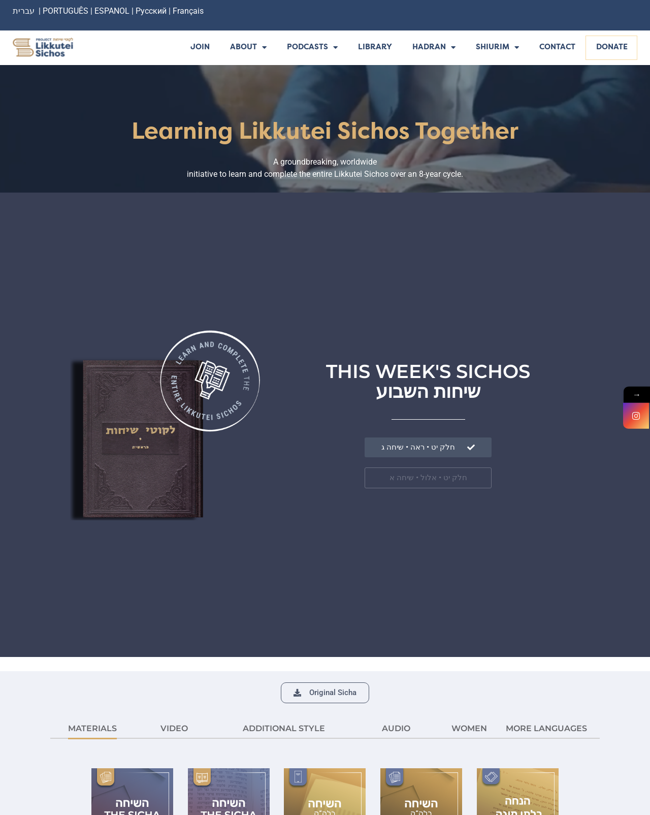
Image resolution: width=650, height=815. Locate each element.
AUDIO (396, 728)
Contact (557, 47)
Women (469, 728)
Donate (612, 47)
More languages (546, 728)
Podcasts (312, 48)
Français (188, 11)
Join (200, 47)
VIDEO (174, 728)
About (248, 48)
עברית (24, 11)
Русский (152, 11)
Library (375, 47)
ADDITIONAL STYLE (284, 728)
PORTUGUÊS (65, 11)
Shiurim (497, 48)
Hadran (434, 48)
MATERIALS (92, 728)
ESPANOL (111, 11)
